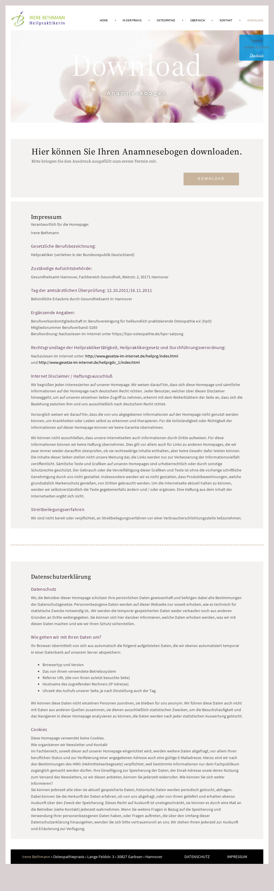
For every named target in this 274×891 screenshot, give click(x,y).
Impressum (237, 856)
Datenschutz (197, 856)
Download (255, 20)
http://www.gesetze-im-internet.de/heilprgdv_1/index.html (89, 362)
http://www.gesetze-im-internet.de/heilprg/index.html (131, 356)
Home (104, 20)
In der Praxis (132, 20)
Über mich (197, 20)
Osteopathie (166, 20)
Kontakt (226, 20)
